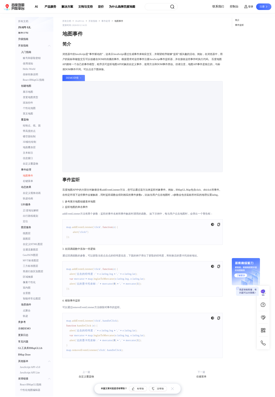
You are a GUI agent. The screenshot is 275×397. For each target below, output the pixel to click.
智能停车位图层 (32, 298)
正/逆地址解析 (31, 210)
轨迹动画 (28, 198)
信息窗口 (28, 158)
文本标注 (28, 152)
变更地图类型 (30, 97)
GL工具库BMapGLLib (30, 348)
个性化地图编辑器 (30, 390)
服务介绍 (23, 32)
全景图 (26, 293)
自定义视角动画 (32, 193)
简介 (237, 20)
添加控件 (28, 102)
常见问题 (23, 341)
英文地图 (28, 113)
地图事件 (28, 175)
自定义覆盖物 (30, 163)
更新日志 (23, 335)
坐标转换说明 (30, 74)
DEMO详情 (72, 78)
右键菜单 (28, 181)
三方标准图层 (30, 266)
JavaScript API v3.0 (30, 367)
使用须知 (28, 63)
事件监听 (239, 25)
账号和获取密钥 (32, 58)
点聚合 (26, 310)
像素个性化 (29, 282)
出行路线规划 (30, 216)
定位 (25, 221)
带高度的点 (29, 131)
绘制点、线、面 (32, 125)
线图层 (26, 233)
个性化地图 (29, 108)
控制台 (234, 6)
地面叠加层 (29, 147)
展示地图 (28, 91)
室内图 (26, 287)
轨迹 (25, 316)
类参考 (22, 322)
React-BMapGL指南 (33, 80)
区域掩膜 (28, 276)
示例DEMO (24, 328)
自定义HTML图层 (33, 244)
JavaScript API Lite (30, 372)
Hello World (29, 69)
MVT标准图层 (31, 260)
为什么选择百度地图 (122, 6)
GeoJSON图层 (30, 255)
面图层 (26, 238)
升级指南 (23, 39)
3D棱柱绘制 (29, 142)
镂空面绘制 (29, 136)
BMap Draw (24, 354)
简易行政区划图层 (33, 271)
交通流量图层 (30, 249)
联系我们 (218, 6)
